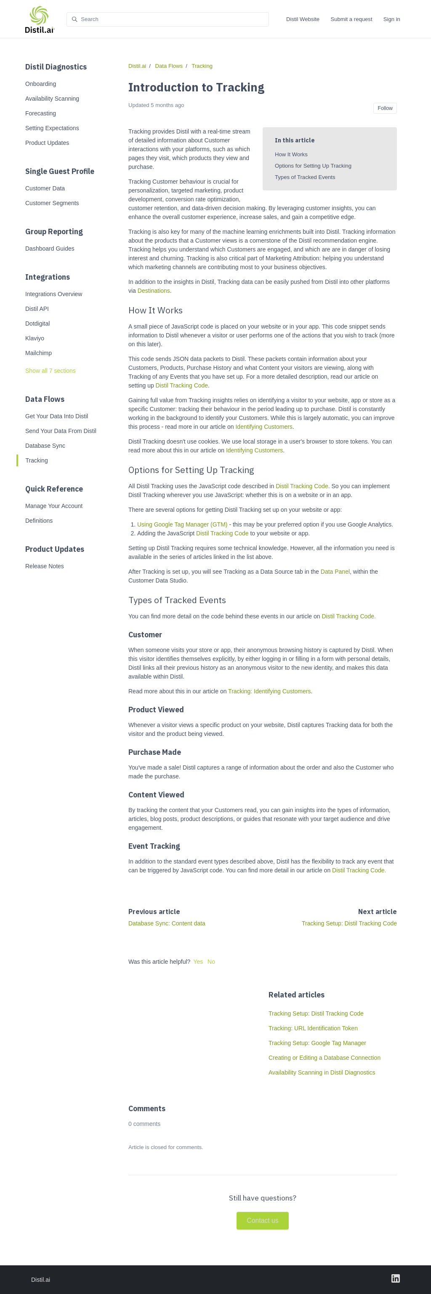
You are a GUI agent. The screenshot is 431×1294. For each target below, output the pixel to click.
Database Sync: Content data (166, 923)
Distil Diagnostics (56, 67)
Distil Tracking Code (182, 385)
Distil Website (302, 19)
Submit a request (351, 19)
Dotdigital (37, 323)
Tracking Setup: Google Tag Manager (317, 1043)
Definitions (39, 520)
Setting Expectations (52, 128)
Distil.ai (137, 66)
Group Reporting (54, 231)
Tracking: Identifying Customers (269, 691)
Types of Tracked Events (305, 177)
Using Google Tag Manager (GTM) (182, 524)
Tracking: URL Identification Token (313, 1028)
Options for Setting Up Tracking (313, 166)
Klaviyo (34, 338)
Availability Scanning (52, 98)
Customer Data (45, 188)
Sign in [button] (391, 19)
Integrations (47, 277)
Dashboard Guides (49, 248)
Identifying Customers (263, 426)
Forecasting (40, 113)
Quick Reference (54, 489)
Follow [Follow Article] (385, 108)
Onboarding (40, 83)
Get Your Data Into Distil (56, 416)
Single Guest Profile (59, 171)
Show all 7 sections (50, 370)
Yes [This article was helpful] (198, 961)
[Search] (168, 20)
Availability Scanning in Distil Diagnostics (322, 1072)
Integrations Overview (53, 294)
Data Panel (335, 571)
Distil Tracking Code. (348, 616)
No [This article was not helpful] (211, 961)
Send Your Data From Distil (60, 431)
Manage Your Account (53, 506)
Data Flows (44, 399)
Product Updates (47, 142)
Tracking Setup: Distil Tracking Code (349, 923)
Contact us (262, 1220)
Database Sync (45, 445)
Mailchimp (38, 353)
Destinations (154, 290)
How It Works (291, 154)
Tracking (37, 460)
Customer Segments (52, 203)
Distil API (37, 308)
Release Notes (44, 566)
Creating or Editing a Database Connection (324, 1057)
